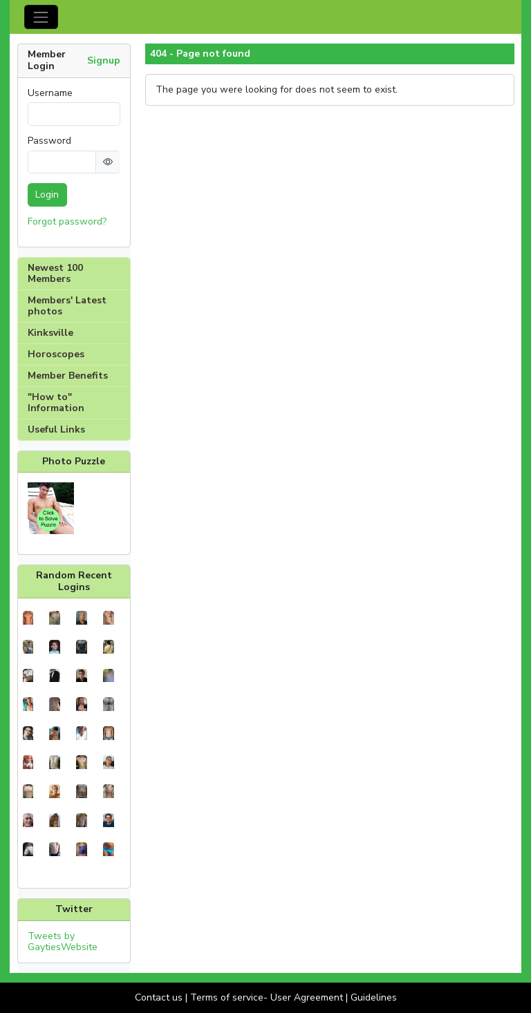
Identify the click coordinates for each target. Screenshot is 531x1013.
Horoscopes (56, 354)
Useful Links (56, 429)
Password (49, 140)
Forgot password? (67, 221)
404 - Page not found (200, 53)
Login (47, 194)
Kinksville (50, 332)
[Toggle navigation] (41, 17)
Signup (103, 60)
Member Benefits (68, 375)
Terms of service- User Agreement (266, 997)
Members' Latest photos (67, 306)
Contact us (159, 997)
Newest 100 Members (55, 273)
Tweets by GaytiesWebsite (62, 941)
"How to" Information (56, 402)
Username (50, 93)
